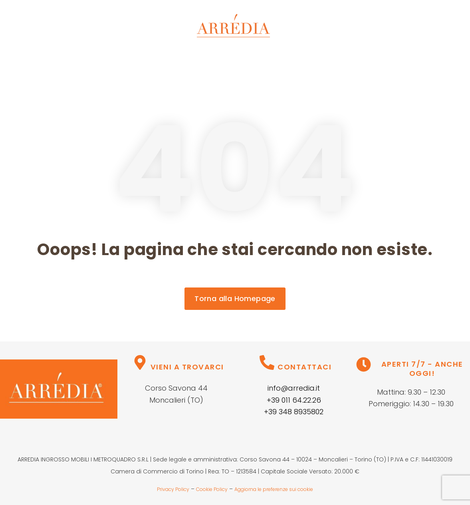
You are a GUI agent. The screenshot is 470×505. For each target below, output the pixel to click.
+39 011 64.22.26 (294, 400)
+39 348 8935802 (293, 412)
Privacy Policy (173, 489)
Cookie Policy (212, 489)
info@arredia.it (294, 388)
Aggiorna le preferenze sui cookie (273, 489)
